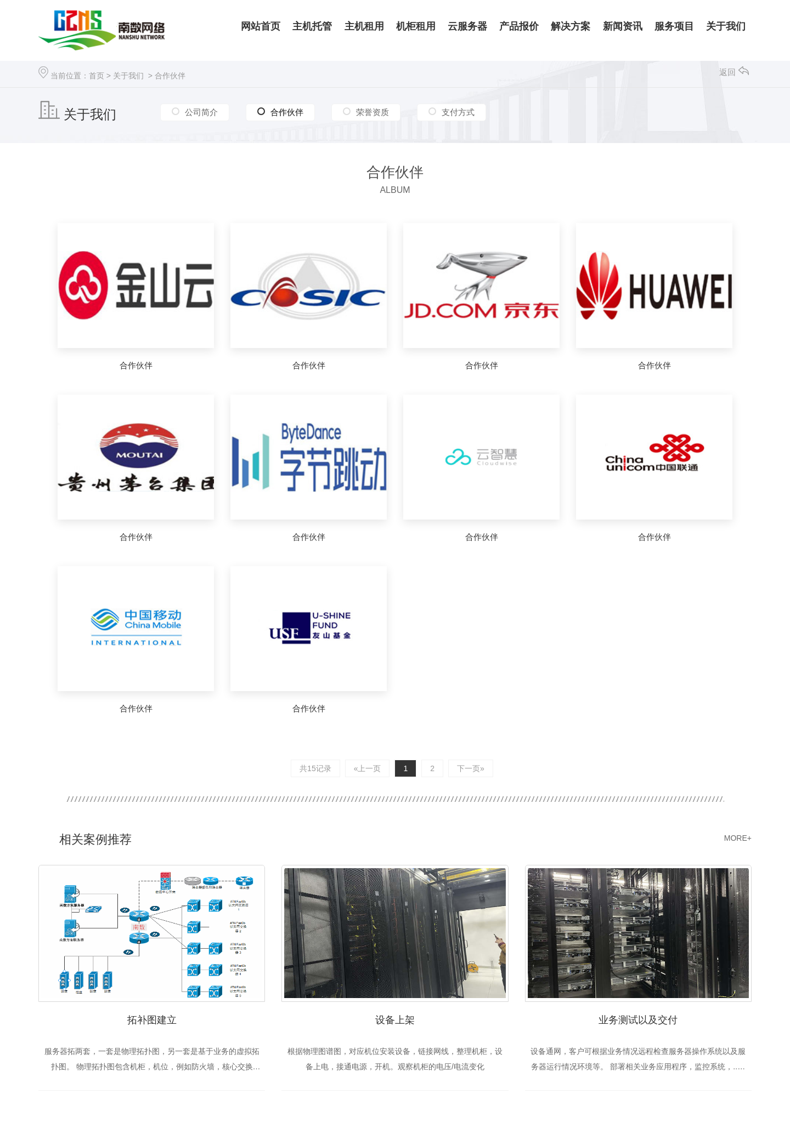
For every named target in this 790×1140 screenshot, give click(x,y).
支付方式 (458, 112)
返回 (734, 72)
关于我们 (128, 75)
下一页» (470, 768)
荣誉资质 (372, 112)
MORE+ (738, 838)
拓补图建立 (152, 1019)
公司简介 (201, 112)
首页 (96, 75)
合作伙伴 (170, 75)
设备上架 (395, 1019)
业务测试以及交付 (638, 1019)
